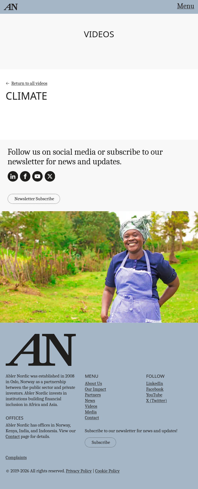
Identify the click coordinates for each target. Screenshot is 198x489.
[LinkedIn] (13, 176)
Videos (99, 34)
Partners (93, 394)
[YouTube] (37, 176)
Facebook (154, 389)
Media (91, 412)
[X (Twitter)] (50, 176)
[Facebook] (25, 176)
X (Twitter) (156, 400)
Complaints (16, 457)
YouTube (154, 394)
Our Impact (95, 389)
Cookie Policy (107, 470)
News (90, 400)
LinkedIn (154, 383)
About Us (93, 383)
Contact (13, 436)
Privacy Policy (79, 470)
